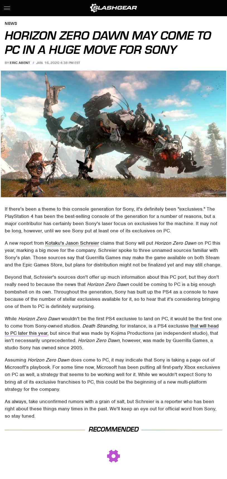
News (11, 24)
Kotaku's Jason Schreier (72, 243)
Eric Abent (20, 63)
